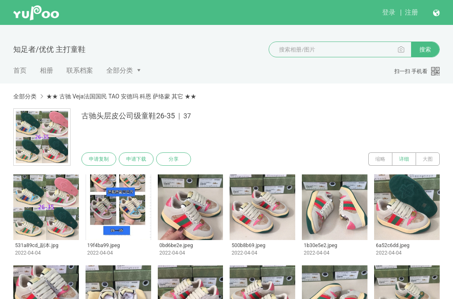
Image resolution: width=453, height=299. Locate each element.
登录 (388, 12)
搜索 (425, 49)
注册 (411, 12)
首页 (20, 70)
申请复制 (99, 159)
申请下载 (136, 159)
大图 (428, 159)
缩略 (380, 159)
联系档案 (79, 70)
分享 (174, 159)
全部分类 (119, 70)
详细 (404, 159)
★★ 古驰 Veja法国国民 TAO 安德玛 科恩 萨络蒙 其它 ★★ (121, 96)
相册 (46, 70)
